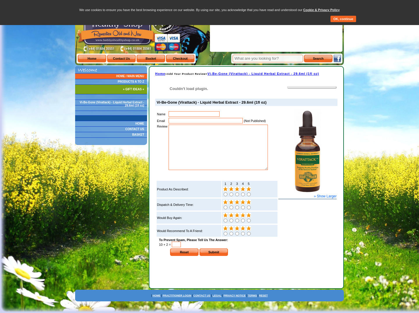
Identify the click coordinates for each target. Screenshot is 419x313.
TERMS (252, 304)
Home (160, 73)
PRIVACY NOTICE (235, 304)
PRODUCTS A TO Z (131, 81)
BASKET (138, 134)
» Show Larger (325, 196)
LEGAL (217, 304)
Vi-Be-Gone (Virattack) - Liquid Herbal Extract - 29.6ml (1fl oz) (112, 104)
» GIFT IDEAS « (133, 89)
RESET (263, 304)
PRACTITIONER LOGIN (176, 304)
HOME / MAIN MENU (130, 76)
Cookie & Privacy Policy (321, 10)
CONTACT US (134, 129)
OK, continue (343, 19)
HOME (139, 123)
